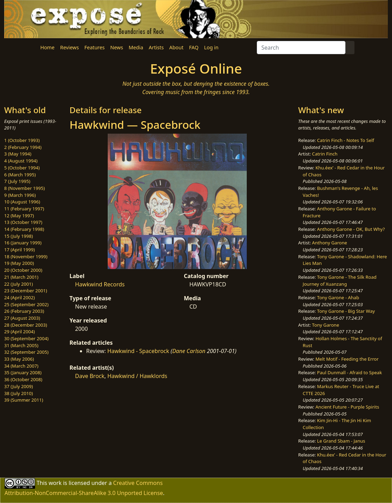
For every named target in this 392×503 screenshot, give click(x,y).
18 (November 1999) (26, 256)
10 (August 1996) (22, 202)
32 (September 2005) (26, 352)
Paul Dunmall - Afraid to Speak (349, 372)
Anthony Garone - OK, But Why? (351, 229)
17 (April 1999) (19, 249)
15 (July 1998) (18, 236)
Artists (156, 47)
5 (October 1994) (22, 168)
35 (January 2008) (22, 372)
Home (47, 47)
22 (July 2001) (18, 284)
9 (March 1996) (20, 195)
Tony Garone (325, 325)
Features (94, 47)
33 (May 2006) (19, 359)
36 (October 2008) (23, 379)
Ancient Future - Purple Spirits (347, 407)
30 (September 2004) (26, 338)
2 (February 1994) (22, 147)
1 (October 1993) (22, 140)
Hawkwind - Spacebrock (138, 351)
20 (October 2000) (23, 270)
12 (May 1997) (19, 215)
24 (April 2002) (19, 297)
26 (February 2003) (24, 311)
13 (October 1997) (23, 222)
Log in (211, 47)
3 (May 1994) (17, 154)
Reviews (69, 47)
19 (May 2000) (19, 263)
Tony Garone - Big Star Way (346, 311)
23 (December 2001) (25, 290)
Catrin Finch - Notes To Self (345, 140)
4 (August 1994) (21, 161)
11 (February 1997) (24, 209)
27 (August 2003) (22, 318)
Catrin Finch (324, 154)
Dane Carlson (188, 351)
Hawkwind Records (100, 284)
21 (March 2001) (21, 277)
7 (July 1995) (17, 181)
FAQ (193, 47)
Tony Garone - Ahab (338, 297)
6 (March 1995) (20, 174)
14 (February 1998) (24, 229)
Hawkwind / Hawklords (137, 376)
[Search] (301, 47)
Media (136, 47)
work (55, 483)
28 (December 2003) (25, 325)
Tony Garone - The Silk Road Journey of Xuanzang (339, 280)
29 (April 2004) (19, 331)
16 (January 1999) (22, 243)
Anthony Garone (329, 243)
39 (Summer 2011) (23, 400)
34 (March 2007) (21, 366)
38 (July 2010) (18, 393)
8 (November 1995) (24, 188)
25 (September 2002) (26, 304)
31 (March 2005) (21, 345)
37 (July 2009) (18, 386)
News (116, 47)
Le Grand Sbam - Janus (341, 441)
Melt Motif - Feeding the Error (347, 359)
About (176, 47)
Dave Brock (90, 376)
